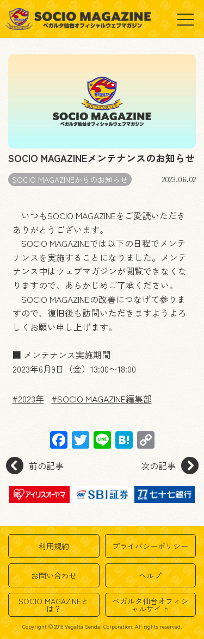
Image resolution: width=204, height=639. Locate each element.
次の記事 (170, 465)
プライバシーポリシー (150, 546)
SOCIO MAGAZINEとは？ (53, 604)
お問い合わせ (54, 575)
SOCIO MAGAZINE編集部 (104, 398)
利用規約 (54, 546)
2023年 (31, 398)
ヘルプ (150, 575)
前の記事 (35, 465)
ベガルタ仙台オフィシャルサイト (150, 604)
